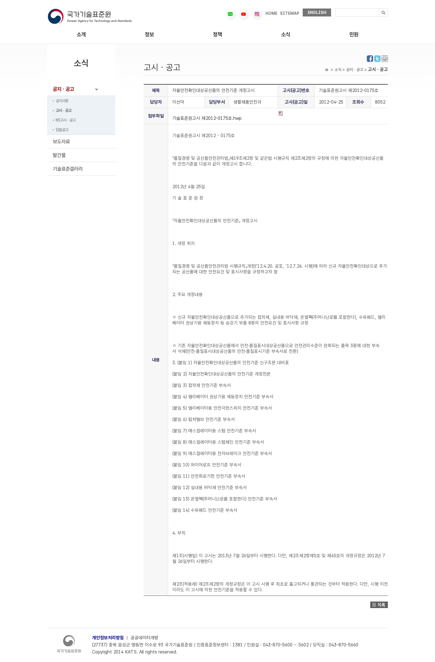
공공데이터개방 (144, 637)
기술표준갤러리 (68, 169)
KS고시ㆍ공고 (66, 120)
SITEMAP (289, 13)
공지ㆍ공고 (63, 89)
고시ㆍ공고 (63, 110)
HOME (271, 13)
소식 (285, 34)
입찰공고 (62, 129)
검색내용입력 (335, 8)
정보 (149, 34)
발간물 (59, 155)
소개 (81, 34)
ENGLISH (317, 12)
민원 (353, 34)
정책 (217, 34)
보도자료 (61, 141)
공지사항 (62, 101)
